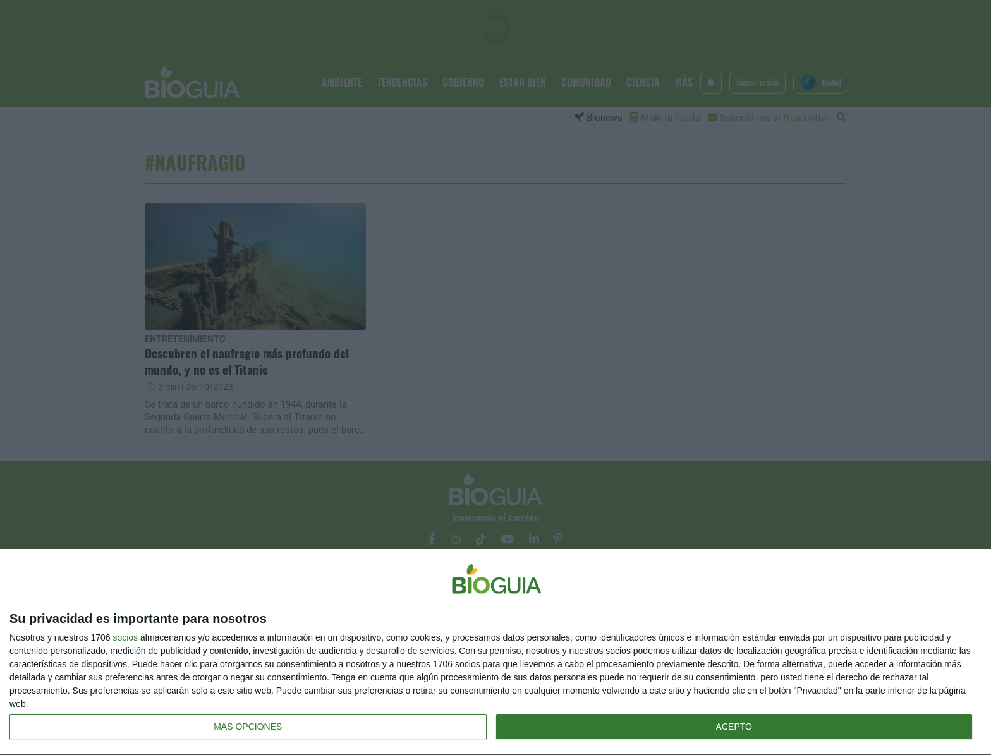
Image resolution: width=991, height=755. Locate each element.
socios (125, 637)
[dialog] (495, 652)
